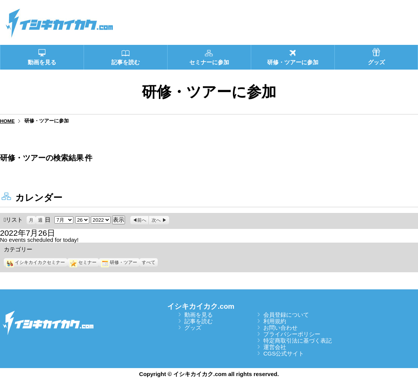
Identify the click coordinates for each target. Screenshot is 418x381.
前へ (141, 220)
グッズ (192, 327)
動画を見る (198, 314)
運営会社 (274, 347)
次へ (156, 220)
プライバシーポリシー (291, 334)
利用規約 (274, 321)
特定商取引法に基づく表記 (297, 340)
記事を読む (198, 321)
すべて (148, 262)
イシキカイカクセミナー (35, 262)
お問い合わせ (280, 327)
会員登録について (286, 314)
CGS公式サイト (283, 353)
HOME (7, 121)
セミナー (83, 262)
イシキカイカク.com (200, 306)
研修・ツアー (119, 262)
